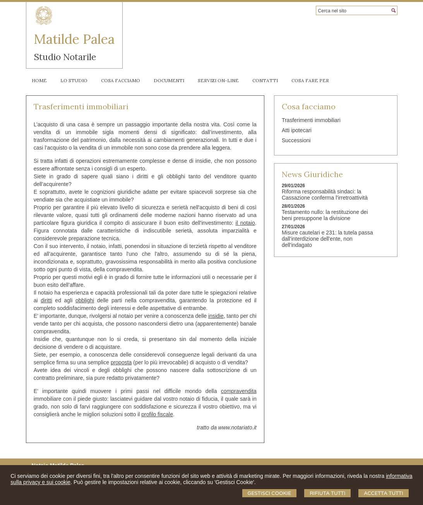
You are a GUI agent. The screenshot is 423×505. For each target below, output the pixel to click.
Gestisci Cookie (269, 493)
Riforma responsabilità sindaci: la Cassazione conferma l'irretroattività (325, 194)
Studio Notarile (65, 56)
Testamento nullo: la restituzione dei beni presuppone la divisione (325, 215)
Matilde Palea (74, 39)
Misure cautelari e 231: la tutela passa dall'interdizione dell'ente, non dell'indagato (327, 238)
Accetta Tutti (383, 493)
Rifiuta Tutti (327, 493)
